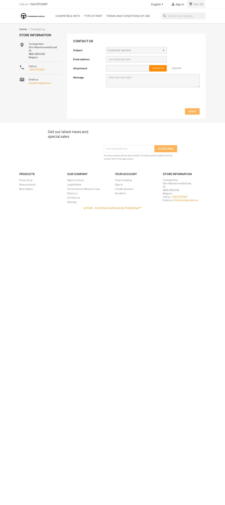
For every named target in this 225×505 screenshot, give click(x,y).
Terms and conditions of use (128, 16)
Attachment (80, 68)
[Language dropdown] (157, 5)
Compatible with (67, 16)
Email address (81, 59)
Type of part (93, 16)
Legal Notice (74, 184)
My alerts (120, 193)
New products (27, 184)
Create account (124, 188)
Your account (126, 174)
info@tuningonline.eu (40, 83)
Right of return (75, 180)
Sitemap (72, 202)
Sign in (119, 184)
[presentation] (131, 100)
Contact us (73, 197)
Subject (77, 50)
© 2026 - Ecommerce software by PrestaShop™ (113, 208)
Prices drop (26, 180)
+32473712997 (38, 4)
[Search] (183, 16)
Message (78, 77)
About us (72, 193)
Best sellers (26, 188)
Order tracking (123, 180)
